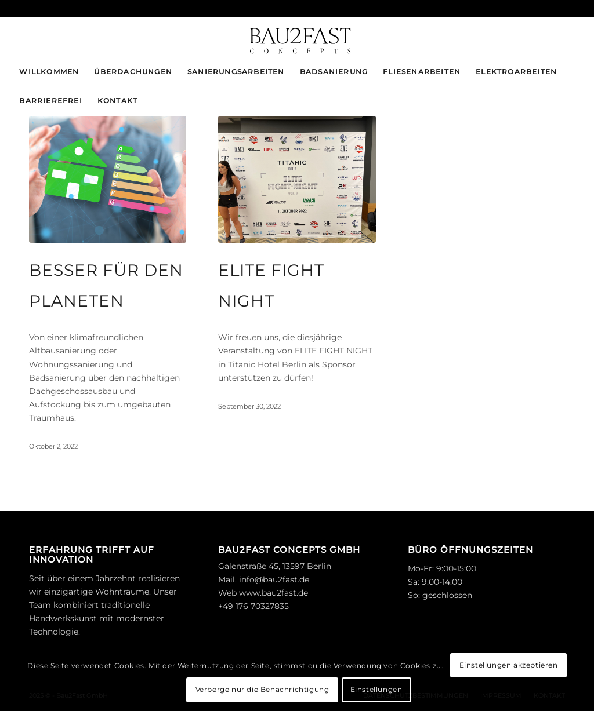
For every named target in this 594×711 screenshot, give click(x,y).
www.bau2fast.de (273, 593)
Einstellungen (376, 689)
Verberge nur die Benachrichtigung (262, 689)
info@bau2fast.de (274, 579)
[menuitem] (49, 71)
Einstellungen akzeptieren (508, 665)
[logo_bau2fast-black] (296, 37)
